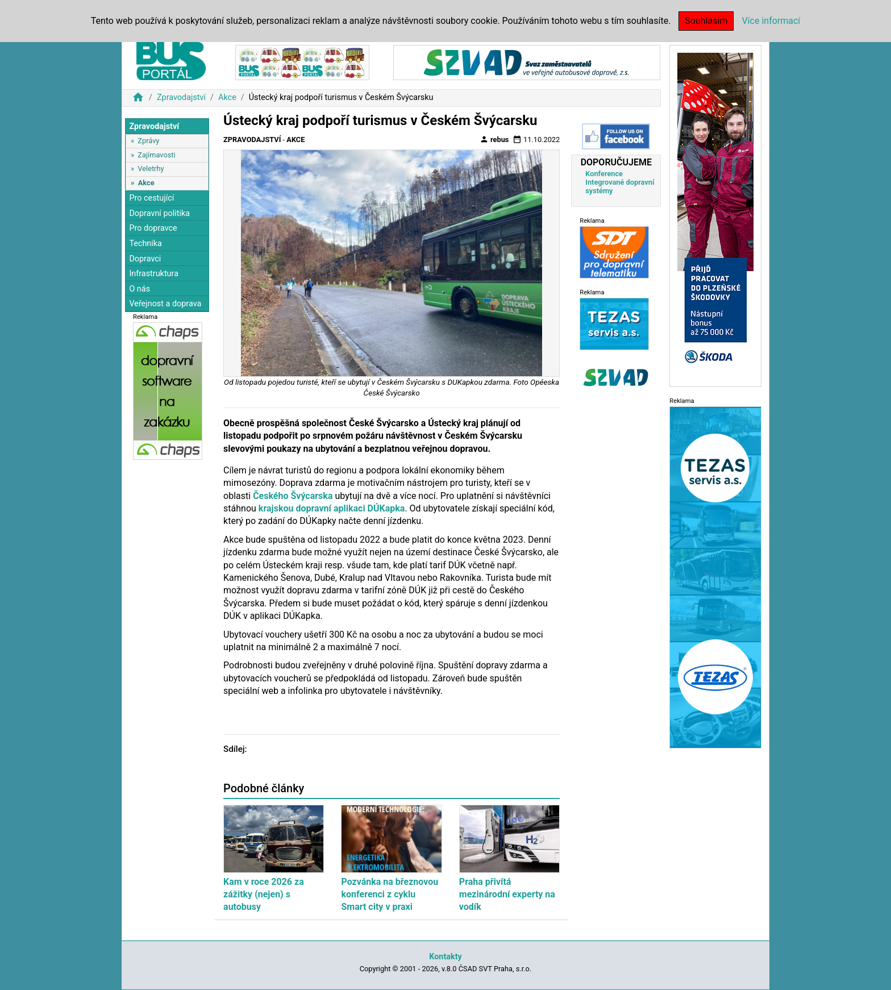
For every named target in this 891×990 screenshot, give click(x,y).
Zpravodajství (181, 97)
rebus (494, 139)
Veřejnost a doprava (165, 304)
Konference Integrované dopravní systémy (619, 182)
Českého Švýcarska (292, 495)
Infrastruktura (153, 273)
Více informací (771, 20)
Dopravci (145, 259)
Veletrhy (151, 168)
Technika (145, 243)
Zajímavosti (156, 155)
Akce (227, 97)
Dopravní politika (159, 213)
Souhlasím (706, 20)
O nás (139, 289)
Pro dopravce (153, 228)
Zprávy (148, 140)
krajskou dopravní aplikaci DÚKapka (332, 508)
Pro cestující (151, 198)
